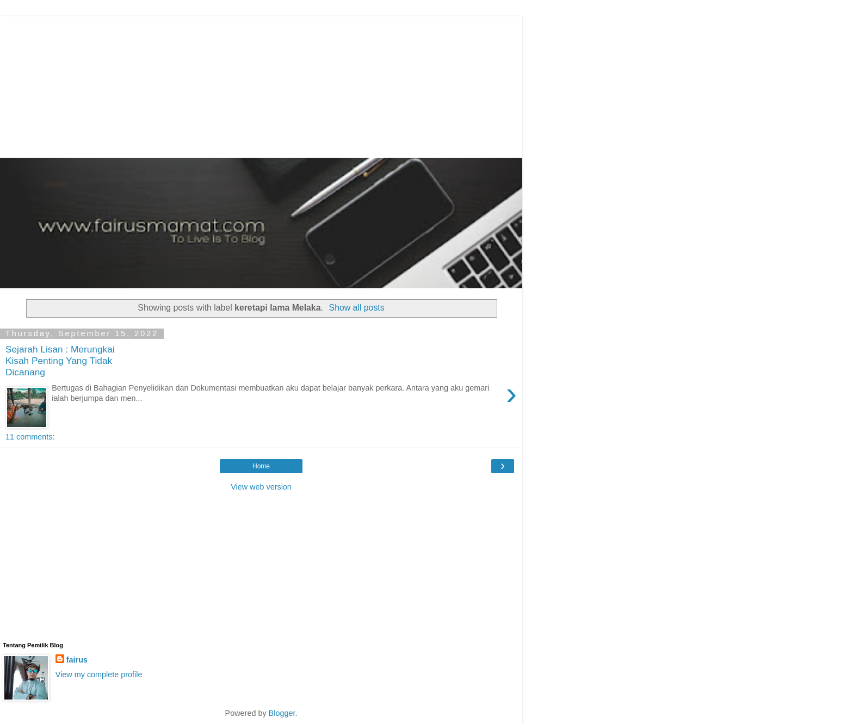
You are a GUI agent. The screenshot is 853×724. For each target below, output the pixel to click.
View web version (261, 486)
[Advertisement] (264, 84)
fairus (77, 659)
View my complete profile (99, 674)
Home (261, 466)
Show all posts (357, 307)
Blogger (282, 713)
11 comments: (29, 436)
